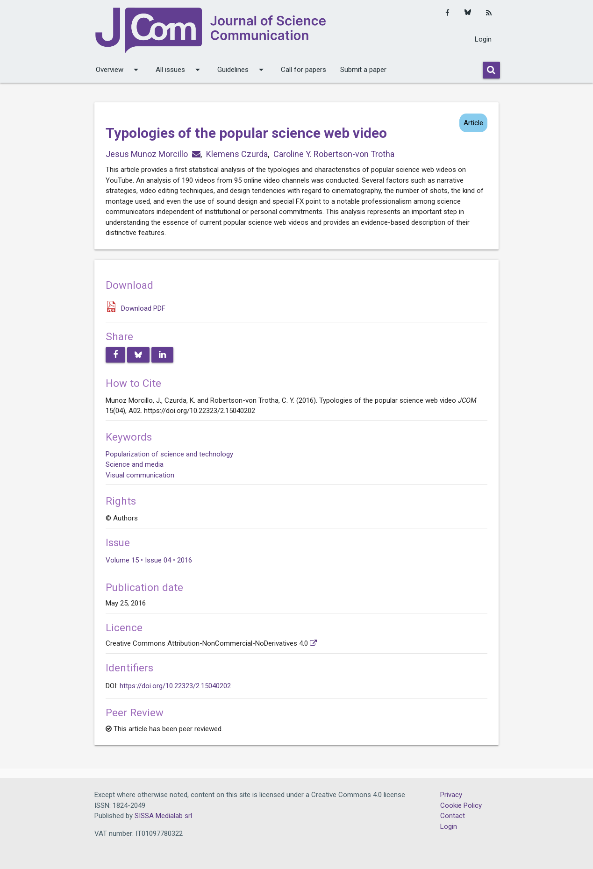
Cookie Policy (461, 805)
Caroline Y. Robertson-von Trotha (333, 154)
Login (483, 39)
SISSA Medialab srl (163, 816)
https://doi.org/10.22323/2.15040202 (175, 686)
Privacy (451, 795)
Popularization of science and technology (169, 454)
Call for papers (303, 69)
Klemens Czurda (237, 154)
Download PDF (143, 308)
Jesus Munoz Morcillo (147, 154)
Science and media (135, 464)
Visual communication (140, 475)
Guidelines (242, 70)
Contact (452, 816)
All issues (179, 70)
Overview (119, 70)
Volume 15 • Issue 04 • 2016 (149, 560)
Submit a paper (363, 69)
